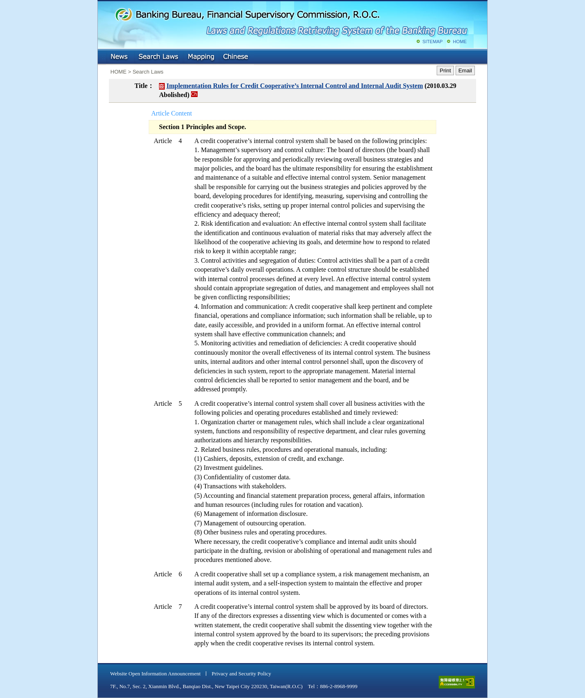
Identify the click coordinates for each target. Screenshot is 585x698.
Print (445, 70)
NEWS (120, 57)
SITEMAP (432, 41)
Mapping (201, 57)
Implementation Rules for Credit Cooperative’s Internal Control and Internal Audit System (294, 85)
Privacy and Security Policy (241, 673)
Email (465, 70)
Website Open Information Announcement (155, 673)
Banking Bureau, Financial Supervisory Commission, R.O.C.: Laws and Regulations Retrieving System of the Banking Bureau (291, 20)
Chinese (236, 57)
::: (104, 55)
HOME (460, 41)
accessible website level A (457, 682)
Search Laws (158, 57)
